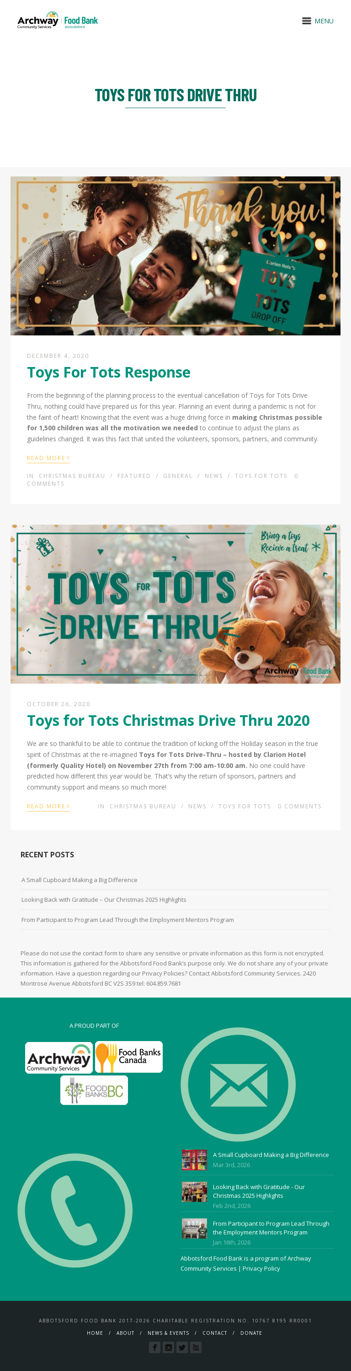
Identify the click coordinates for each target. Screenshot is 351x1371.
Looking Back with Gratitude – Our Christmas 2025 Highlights (103, 899)
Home (95, 1333)
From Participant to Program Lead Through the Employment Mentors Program (127, 920)
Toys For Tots (261, 476)
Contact (214, 1333)
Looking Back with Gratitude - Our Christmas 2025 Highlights (259, 1191)
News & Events (168, 1333)
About (125, 1333)
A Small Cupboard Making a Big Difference (79, 880)
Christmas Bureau (72, 476)
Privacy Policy (261, 1268)
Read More (48, 457)
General (178, 476)
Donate (251, 1333)
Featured (134, 476)
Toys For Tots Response (109, 372)
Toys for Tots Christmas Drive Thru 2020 (168, 720)
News (214, 476)
